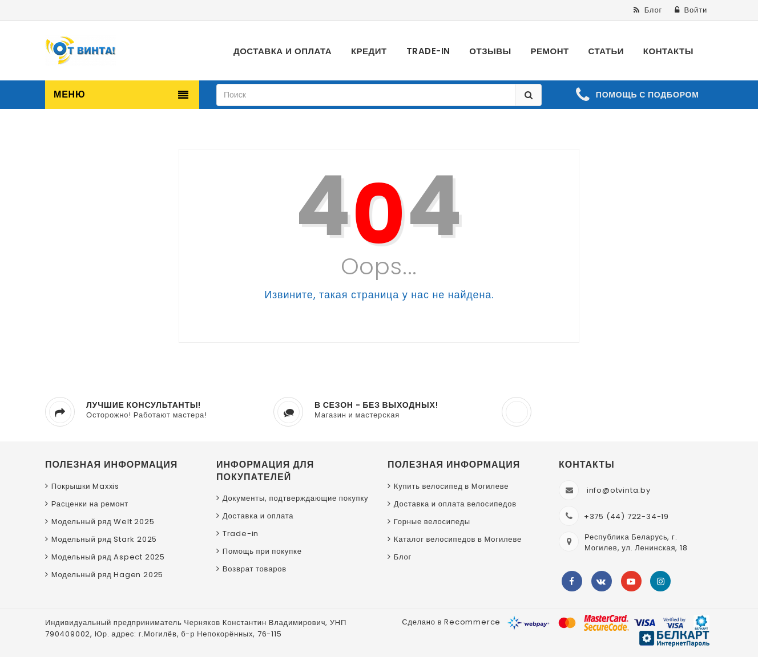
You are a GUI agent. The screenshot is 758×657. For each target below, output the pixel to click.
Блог (403, 556)
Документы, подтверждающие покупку (296, 498)
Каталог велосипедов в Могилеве (458, 539)
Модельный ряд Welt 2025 (103, 521)
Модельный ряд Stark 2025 (104, 539)
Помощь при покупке (262, 551)
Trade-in (241, 533)
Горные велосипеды (432, 521)
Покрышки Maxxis (85, 486)
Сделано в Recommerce (451, 622)
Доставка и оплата (258, 515)
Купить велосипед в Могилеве (451, 486)
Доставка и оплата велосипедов (455, 503)
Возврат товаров (255, 568)
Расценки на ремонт (89, 503)
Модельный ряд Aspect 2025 (108, 556)
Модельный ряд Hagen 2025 (107, 574)
